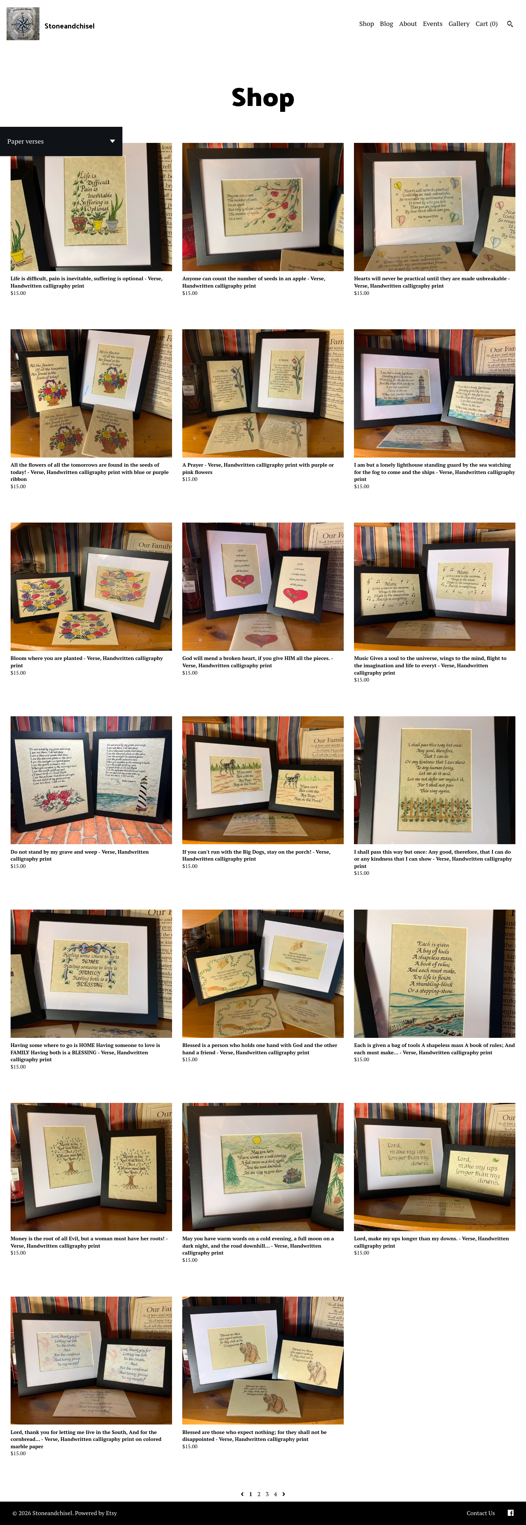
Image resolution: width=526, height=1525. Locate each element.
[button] (61, 141)
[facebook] (511, 1513)
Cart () (487, 23)
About (408, 23)
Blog (386, 23)
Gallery (459, 23)
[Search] (510, 25)
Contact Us (481, 1513)
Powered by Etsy (96, 1513)
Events (433, 23)
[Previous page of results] (242, 1494)
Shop (366, 23)
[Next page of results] (284, 1494)
